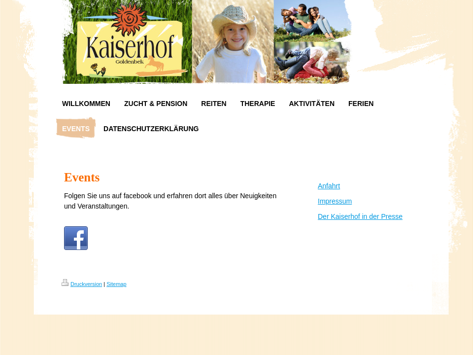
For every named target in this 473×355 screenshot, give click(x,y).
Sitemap (116, 284)
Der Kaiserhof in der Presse (360, 216)
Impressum (335, 201)
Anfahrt (329, 186)
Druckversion (82, 284)
